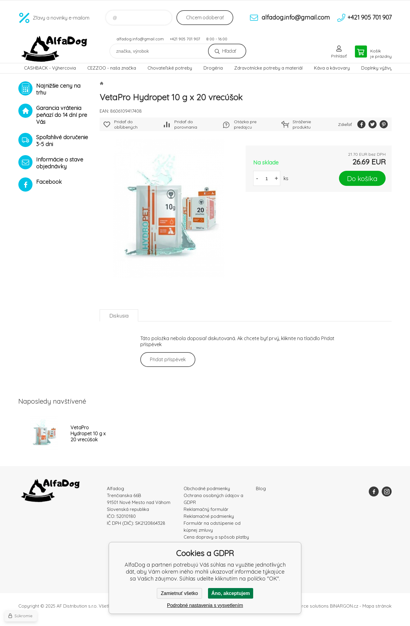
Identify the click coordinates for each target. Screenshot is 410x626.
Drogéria (213, 68)
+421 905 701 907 (185, 38)
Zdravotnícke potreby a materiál (268, 68)
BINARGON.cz (344, 606)
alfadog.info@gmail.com (140, 38)
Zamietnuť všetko (179, 593)
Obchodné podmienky (207, 488)
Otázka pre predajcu (245, 124)
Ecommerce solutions (306, 606)
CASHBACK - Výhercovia (50, 68)
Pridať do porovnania (185, 124)
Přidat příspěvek (168, 359)
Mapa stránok (377, 606)
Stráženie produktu (302, 124)
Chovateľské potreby (170, 68)
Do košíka (362, 178)
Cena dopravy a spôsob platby (216, 537)
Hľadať (229, 51)
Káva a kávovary (332, 68)
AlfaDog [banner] (54, 49)
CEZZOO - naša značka (111, 68)
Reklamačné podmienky (209, 516)
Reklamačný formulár (206, 509)
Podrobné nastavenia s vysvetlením (205, 605)
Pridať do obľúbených (126, 124)
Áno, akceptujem (230, 593)
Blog (261, 488)
